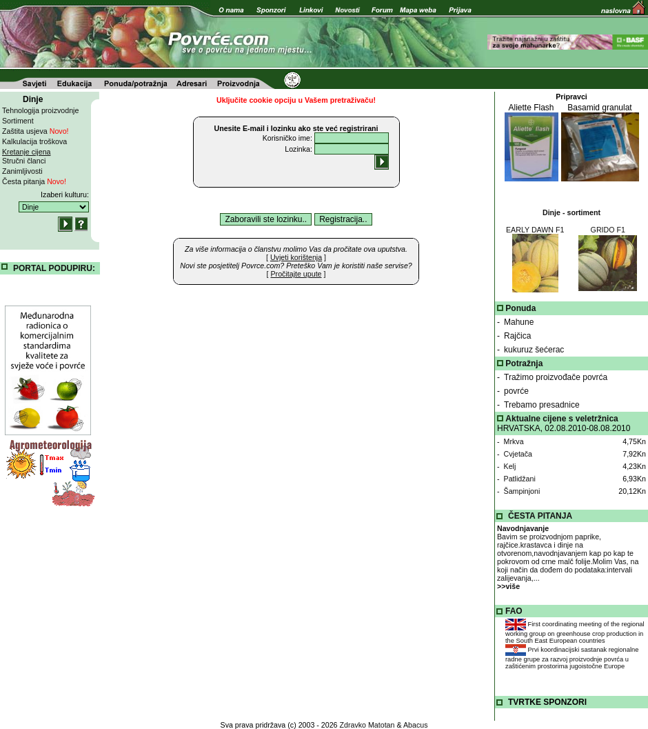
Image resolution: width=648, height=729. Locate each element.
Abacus (415, 725)
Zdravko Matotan (367, 725)
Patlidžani (520, 479)
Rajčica (517, 336)
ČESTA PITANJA (540, 516)
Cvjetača (518, 454)
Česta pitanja (34, 181)
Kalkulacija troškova (34, 141)
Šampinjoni (522, 491)
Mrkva (514, 441)
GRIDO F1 (608, 230)
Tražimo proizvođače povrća (555, 377)
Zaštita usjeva (35, 131)
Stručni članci (23, 161)
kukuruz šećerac (534, 349)
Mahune (519, 322)
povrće (516, 391)
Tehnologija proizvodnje (40, 110)
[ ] (296, 257)
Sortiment (18, 121)
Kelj (510, 466)
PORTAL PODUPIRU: (54, 268)
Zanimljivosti (22, 171)
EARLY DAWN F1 (535, 230)
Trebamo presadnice (542, 405)
